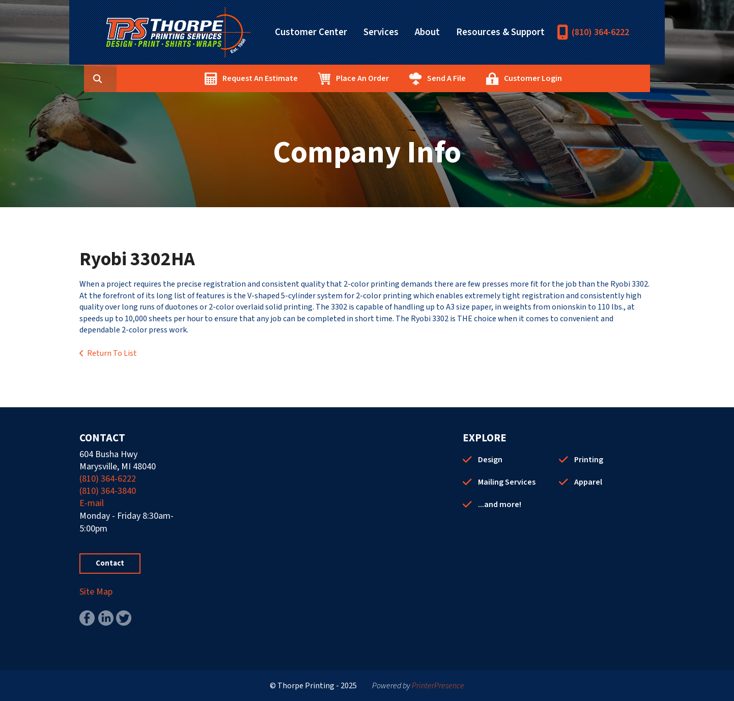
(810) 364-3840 (107, 491)
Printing (588, 459)
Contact (110, 563)
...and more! (499, 504)
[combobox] (163, 78)
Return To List (112, 353)
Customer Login (581, 78)
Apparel (588, 482)
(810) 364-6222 (600, 32)
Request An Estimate (308, 78)
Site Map (95, 591)
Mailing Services (506, 482)
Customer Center (311, 32)
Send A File (494, 78)
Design (490, 459)
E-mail (91, 503)
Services (381, 32)
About (427, 32)
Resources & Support (500, 32)
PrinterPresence (438, 685)
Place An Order (410, 78)
